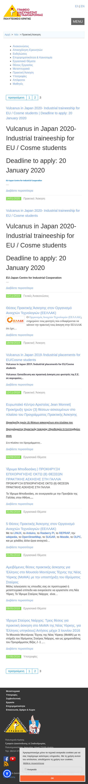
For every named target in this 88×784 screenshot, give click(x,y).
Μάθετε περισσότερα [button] (33, 763)
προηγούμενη (16, 97)
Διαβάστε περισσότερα (19, 190)
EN (82, 6)
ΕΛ (76, 6)
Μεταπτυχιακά (13, 691)
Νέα (16, 34)
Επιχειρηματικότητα (15, 706)
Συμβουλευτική (13, 698)
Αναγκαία (31, 769)
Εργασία (10, 702)
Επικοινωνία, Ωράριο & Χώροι (20, 710)
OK (52, 778)
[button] (7, 773)
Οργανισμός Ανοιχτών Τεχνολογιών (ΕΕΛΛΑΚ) (55, 317)
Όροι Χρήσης (9, 777)
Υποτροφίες (11, 695)
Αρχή (7, 34)
